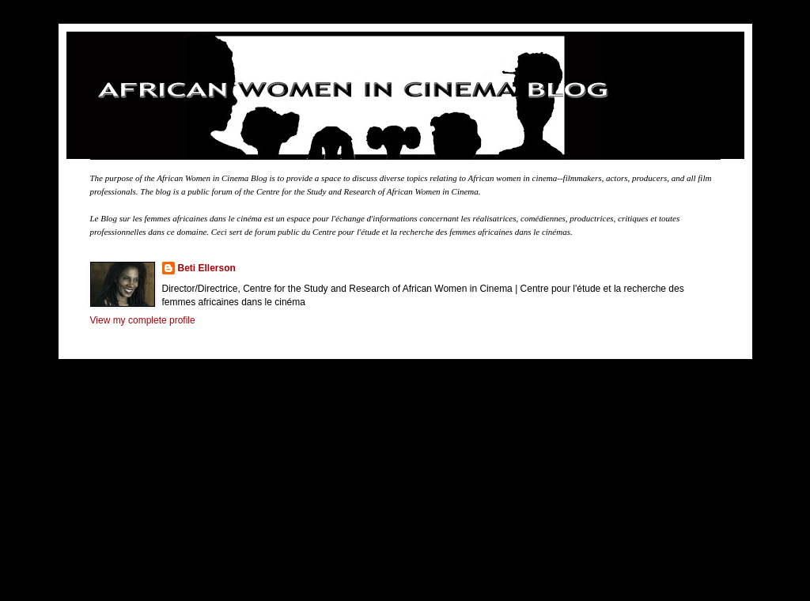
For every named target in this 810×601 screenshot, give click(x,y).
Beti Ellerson (207, 268)
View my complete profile (142, 320)
